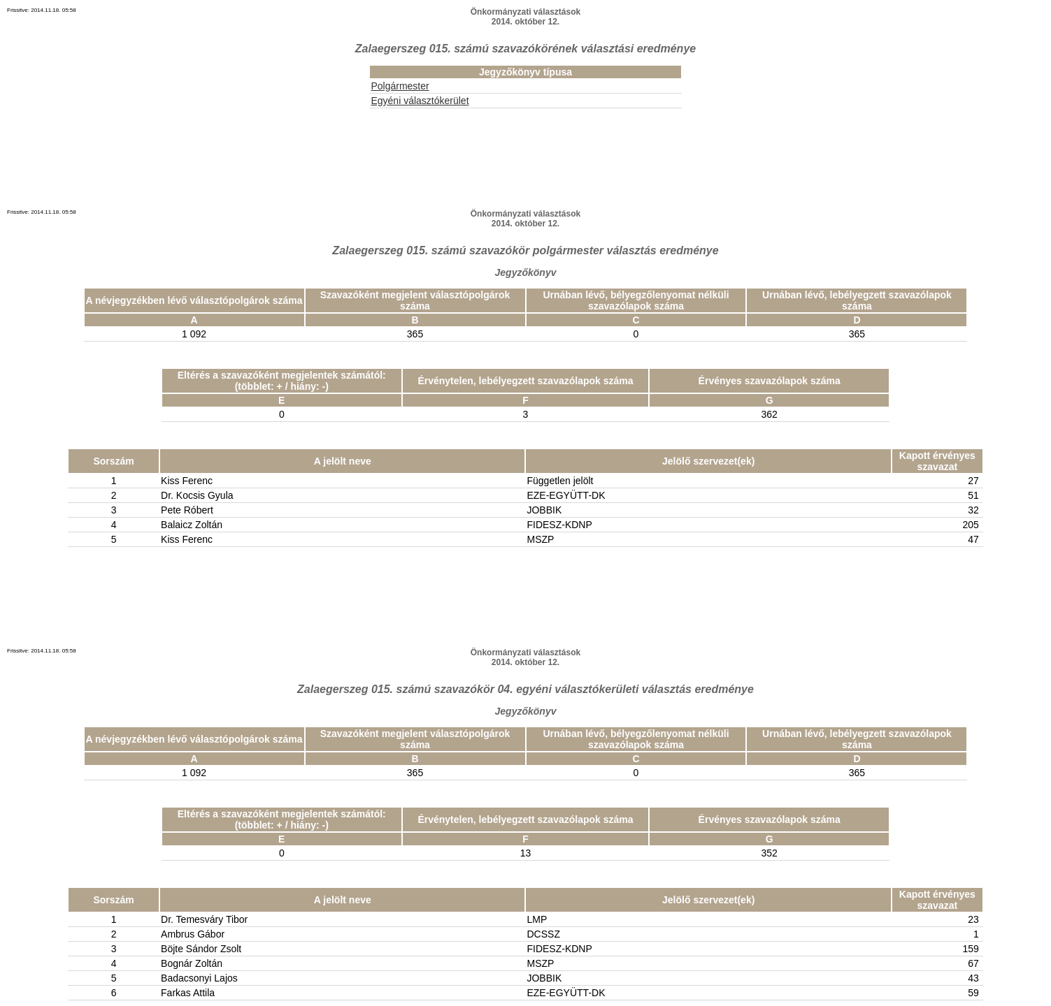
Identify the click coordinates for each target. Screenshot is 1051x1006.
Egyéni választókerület (420, 100)
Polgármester (400, 86)
